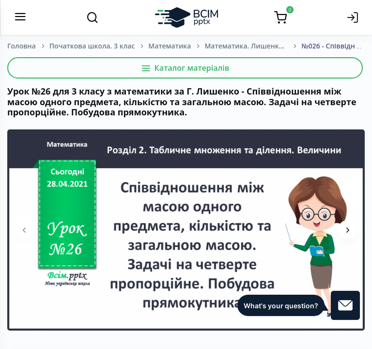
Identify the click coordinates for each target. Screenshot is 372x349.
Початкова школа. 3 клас (92, 46)
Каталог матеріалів (185, 68)
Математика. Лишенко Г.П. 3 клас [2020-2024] (252, 46)
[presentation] (24, 229)
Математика (169, 46)
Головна (21, 46)
